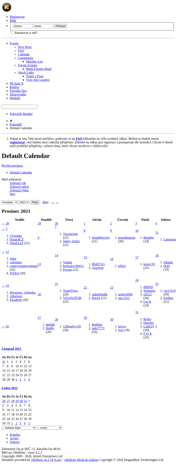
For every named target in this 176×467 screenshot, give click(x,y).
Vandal (67, 262)
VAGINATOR (72, 298)
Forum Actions (27, 65)
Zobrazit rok (18, 183)
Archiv (14, 438)
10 (137, 230)
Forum (14, 43)
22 (85, 287)
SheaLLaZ (17, 243)
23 (111, 287)
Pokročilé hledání (21, 114)
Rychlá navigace (12, 165)
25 (157, 284)
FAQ (21, 50)
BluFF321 (98, 264)
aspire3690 (125, 294)
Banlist (14, 87)
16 (111, 259)
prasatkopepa (126, 237)
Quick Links (26, 72)
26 (7, 326)
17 (137, 257)
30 (56, 223)
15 (85, 257)
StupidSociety (101, 237)
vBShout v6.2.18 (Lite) (46, 460)
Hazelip (149, 322)
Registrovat (17, 16)
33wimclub (70, 234)
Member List (34, 61)
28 (7, 223)
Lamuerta (169, 239)
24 (137, 280)
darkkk (50, 324)
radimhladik (99, 294)
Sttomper (149, 290)
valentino (16, 262)
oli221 (148, 294)
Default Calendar (21, 172)
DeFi (166, 266)
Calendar (24, 54)
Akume (168, 262)
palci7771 (98, 328)
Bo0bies (97, 324)
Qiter (13, 258)
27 (39, 317)
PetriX (96, 298)
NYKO (14, 273)
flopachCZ (17, 239)
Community (25, 58)
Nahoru (14, 442)
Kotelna (15, 434)
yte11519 (169, 290)
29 (39, 223)
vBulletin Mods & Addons (81, 460)
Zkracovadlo (18, 94)
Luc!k (147, 301)
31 (137, 312)
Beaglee (149, 237)
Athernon (16, 296)
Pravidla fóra (18, 90)
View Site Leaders (38, 80)
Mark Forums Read (38, 69)
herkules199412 (73, 266)
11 (156, 232)
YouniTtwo (70, 290)
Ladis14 (149, 326)
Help (13, 20)
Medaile (15, 98)
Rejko (147, 319)
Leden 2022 (10, 388)
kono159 (149, 264)
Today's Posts (35, 76)
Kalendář (16, 124)
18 (157, 255)
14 (56, 255)
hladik (50, 328)
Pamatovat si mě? (24, 32)
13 (39, 264)
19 (7, 285)
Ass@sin (97, 267)
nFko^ (122, 266)
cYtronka (16, 235)
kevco (122, 326)
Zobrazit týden (19, 190)
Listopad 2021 (11, 348)
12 (7, 251)
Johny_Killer (71, 241)
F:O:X (148, 333)
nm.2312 (124, 298)
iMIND (148, 287)
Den (12, 194)
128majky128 (72, 326)
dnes (45, 202)
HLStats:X (17, 83)
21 (56, 284)
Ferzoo (67, 269)
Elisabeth (16, 300)
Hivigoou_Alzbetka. (23, 292)
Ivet (120, 330)
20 (39, 294)
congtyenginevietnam (24, 266)
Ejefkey (168, 298)
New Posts (25, 47)
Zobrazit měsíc (19, 186)
